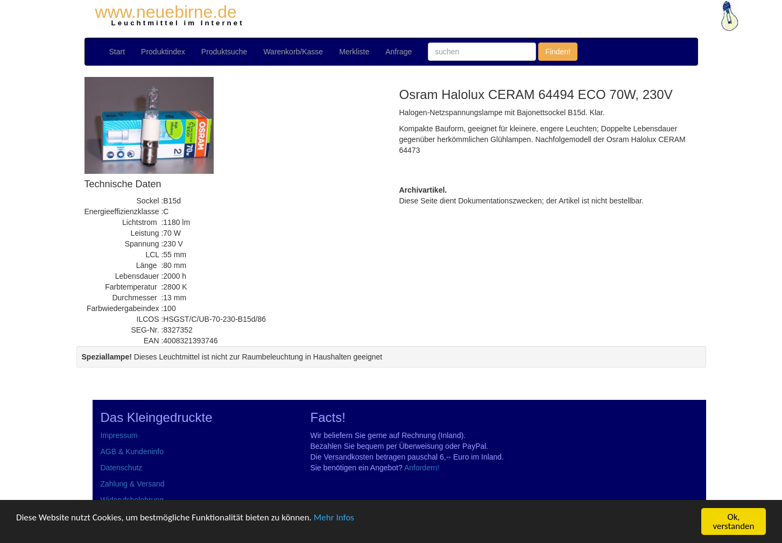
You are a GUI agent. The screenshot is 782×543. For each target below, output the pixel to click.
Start (117, 51)
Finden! (557, 51)
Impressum (119, 435)
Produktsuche (224, 51)
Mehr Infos (334, 517)
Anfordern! (421, 467)
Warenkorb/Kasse (293, 51)
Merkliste (354, 51)
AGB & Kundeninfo (132, 451)
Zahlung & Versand (133, 483)
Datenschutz (122, 467)
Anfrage (398, 51)
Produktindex (163, 51)
